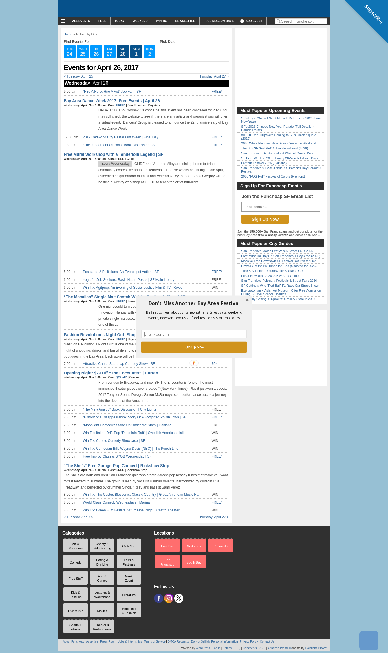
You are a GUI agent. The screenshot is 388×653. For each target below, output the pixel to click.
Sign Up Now (194, 347)
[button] (194, 303)
